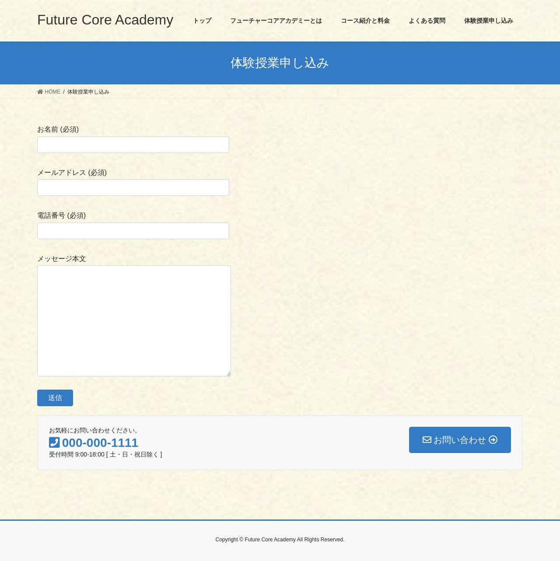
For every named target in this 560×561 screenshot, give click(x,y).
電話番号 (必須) (133, 225)
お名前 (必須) (133, 139)
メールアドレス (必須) (133, 182)
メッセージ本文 (134, 315)
